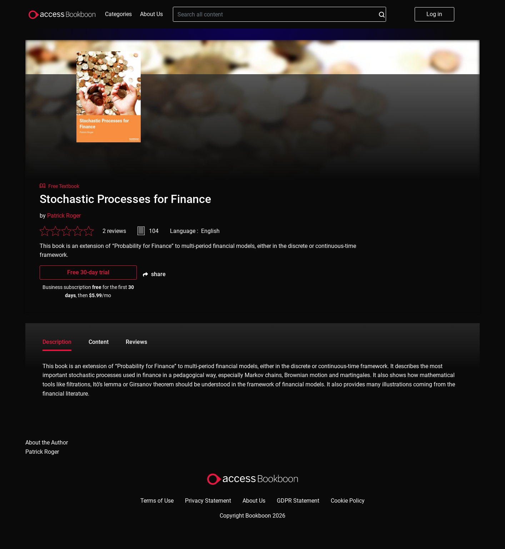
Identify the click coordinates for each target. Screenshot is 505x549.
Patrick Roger (64, 215)
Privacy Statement (208, 500)
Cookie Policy (348, 500)
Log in (434, 14)
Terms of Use (157, 500)
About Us (151, 14)
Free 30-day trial (88, 272)
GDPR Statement (298, 500)
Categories (118, 14)
